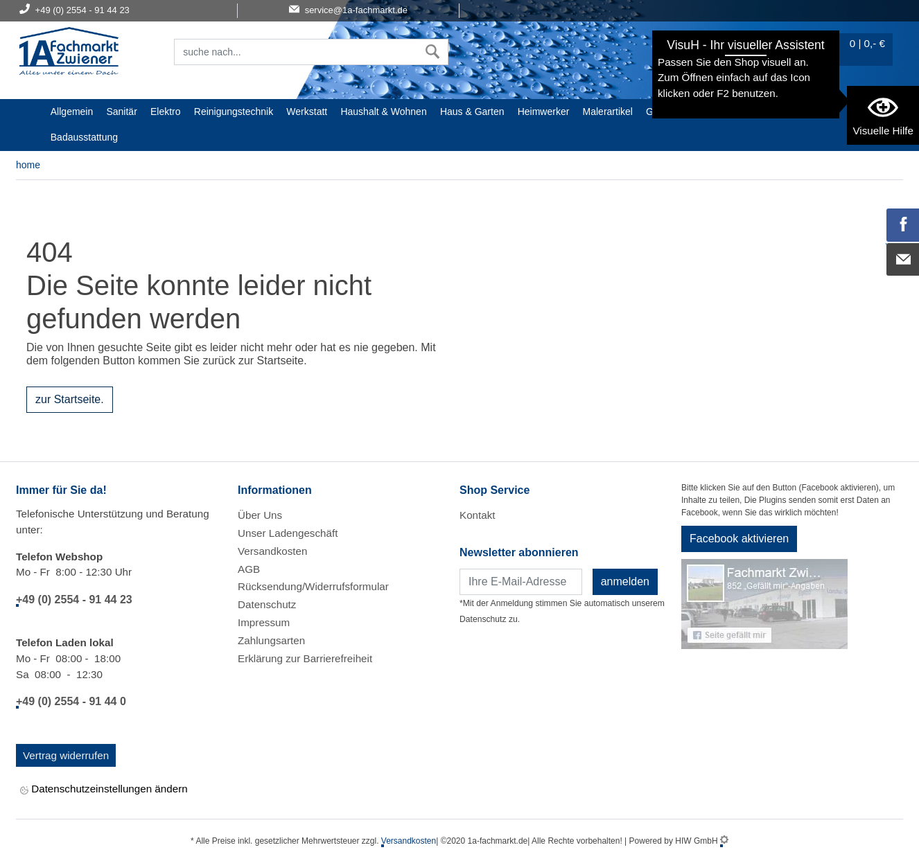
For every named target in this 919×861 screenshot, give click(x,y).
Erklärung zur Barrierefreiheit (305, 658)
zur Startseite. (69, 399)
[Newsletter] (521, 582)
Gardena (664, 111)
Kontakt (478, 515)
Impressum (264, 622)
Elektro (165, 111)
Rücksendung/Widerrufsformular (313, 586)
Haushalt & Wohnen (383, 111)
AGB (249, 569)
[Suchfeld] (296, 52)
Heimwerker (544, 111)
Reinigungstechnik (233, 111)
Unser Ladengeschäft (288, 533)
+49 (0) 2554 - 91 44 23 (74, 599)
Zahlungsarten (271, 640)
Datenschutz (267, 604)
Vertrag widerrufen (66, 755)
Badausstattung (84, 137)
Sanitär (121, 111)
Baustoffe (717, 111)
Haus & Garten (472, 111)
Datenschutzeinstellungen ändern (104, 790)
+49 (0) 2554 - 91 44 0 (71, 701)
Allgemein (72, 111)
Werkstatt (306, 111)
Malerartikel (608, 111)
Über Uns (260, 515)
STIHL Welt (775, 111)
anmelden (625, 581)
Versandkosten (272, 551)
